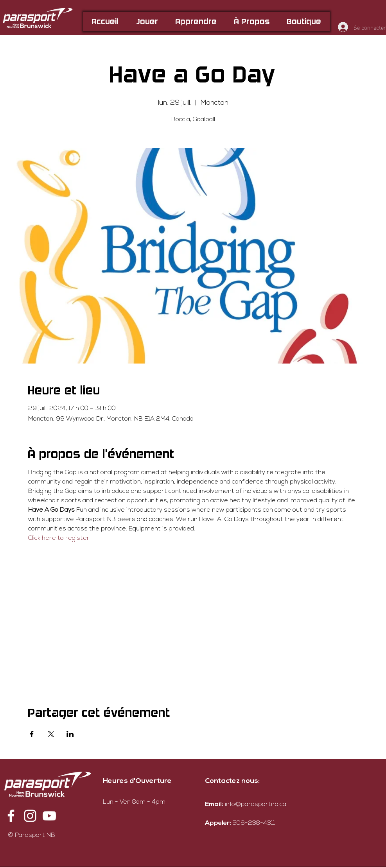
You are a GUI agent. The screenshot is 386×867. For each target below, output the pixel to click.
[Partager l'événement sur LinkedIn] (70, 734)
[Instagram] (30, 816)
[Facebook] (11, 816)
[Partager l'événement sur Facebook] (32, 734)
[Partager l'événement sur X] (51, 734)
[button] (147, 21)
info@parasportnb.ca (255, 804)
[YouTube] (49, 816)
